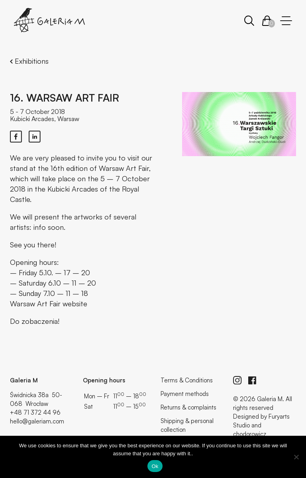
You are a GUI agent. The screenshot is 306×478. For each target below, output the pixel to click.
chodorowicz (249, 434)
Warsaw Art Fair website (48, 303)
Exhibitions (29, 61)
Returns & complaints (188, 407)
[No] (296, 457)
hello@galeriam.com (37, 421)
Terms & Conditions (187, 380)
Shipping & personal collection (187, 425)
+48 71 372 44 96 (35, 412)
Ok (154, 466)
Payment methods (185, 394)
